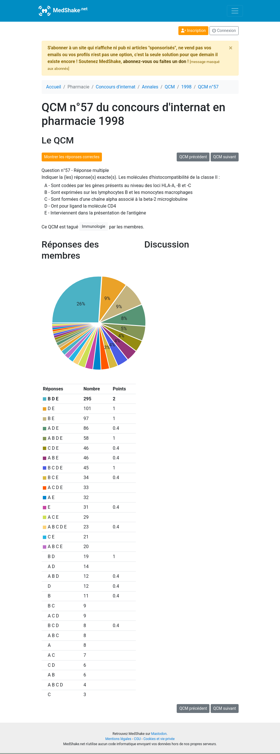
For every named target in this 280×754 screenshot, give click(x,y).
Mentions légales (118, 739)
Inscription (193, 30)
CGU (137, 739)
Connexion (224, 30)
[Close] (230, 48)
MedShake (62, 11)
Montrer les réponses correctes (72, 157)
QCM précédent (193, 157)
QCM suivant (224, 157)
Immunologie (93, 226)
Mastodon (158, 734)
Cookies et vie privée (159, 739)
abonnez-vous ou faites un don (154, 61)
